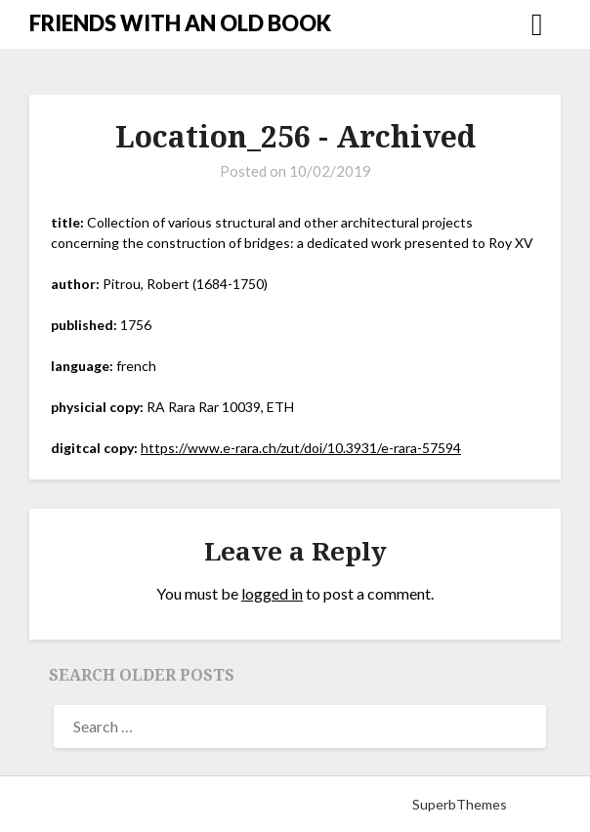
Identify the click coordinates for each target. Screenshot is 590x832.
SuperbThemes (459, 804)
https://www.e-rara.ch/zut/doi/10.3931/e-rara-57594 (301, 447)
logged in (272, 593)
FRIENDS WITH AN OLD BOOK (180, 23)
